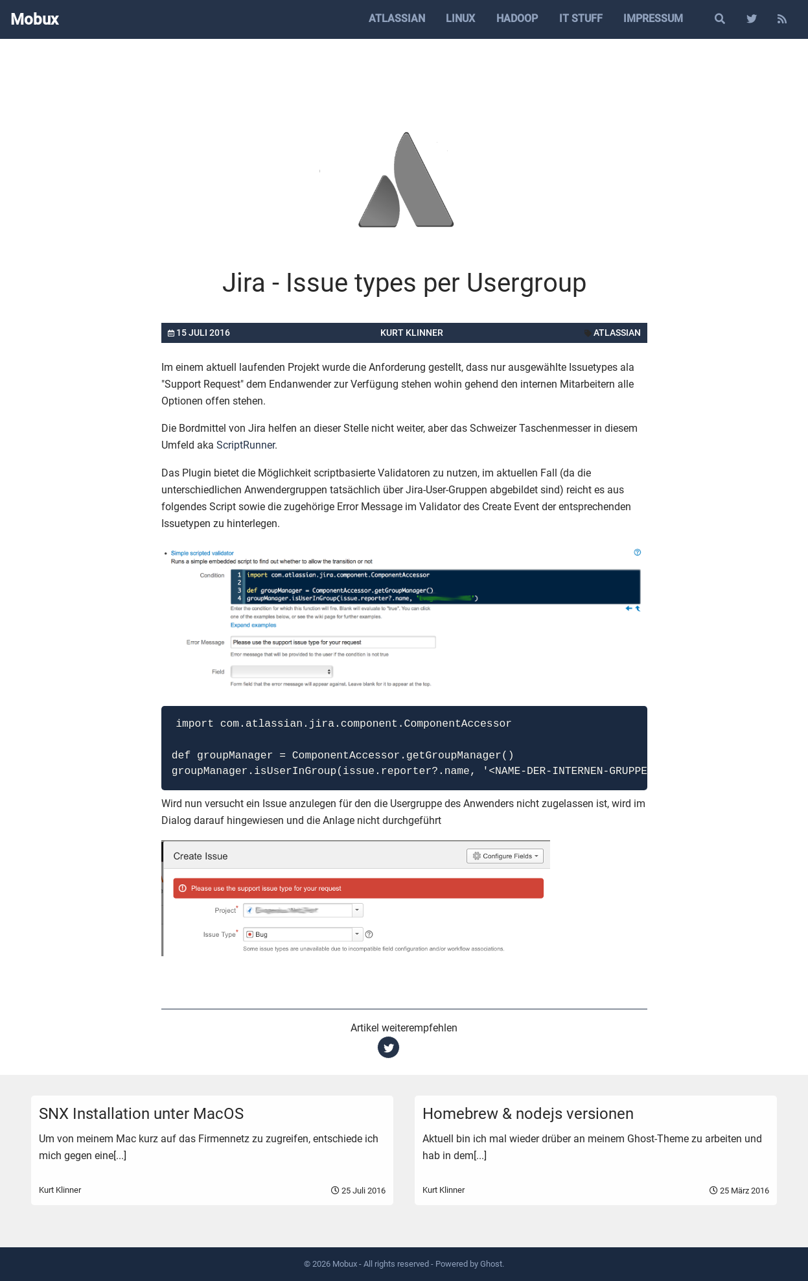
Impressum (653, 18)
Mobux (34, 19)
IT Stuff (581, 18)
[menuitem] (396, 19)
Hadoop (517, 18)
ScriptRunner (245, 445)
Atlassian (397, 18)
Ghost (491, 1264)
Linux (460, 18)
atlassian (617, 332)
